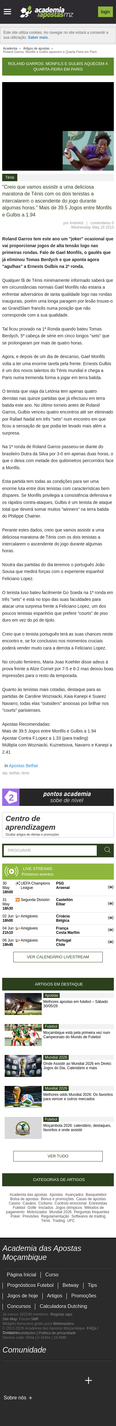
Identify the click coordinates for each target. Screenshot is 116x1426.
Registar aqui (61, 1314)
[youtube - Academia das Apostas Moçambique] (7, 1368)
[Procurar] (106, 850)
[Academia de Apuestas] (54, 1381)
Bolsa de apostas (24, 1199)
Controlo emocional (71, 1203)
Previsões (31, 1216)
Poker (15, 1216)
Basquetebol (96, 1194)
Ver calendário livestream (58, 957)
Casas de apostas (91, 1199)
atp (4, 773)
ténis (25, 773)
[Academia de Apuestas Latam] (65, 1381)
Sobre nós (15, 1397)
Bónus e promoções (57, 1199)
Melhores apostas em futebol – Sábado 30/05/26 (75, 1004)
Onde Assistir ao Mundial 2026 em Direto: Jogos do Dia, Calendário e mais (77, 1065)
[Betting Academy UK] (77, 1381)
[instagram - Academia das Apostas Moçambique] (31, 1368)
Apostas (51, 995)
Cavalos (29, 1203)
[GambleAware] (18, 1408)
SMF (34, 1319)
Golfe (32, 1207)
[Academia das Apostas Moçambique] (7, 1381)
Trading (59, 1220)
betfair (14, 773)
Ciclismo (45, 1203)
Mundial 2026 (56, 1057)
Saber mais (38, 37)
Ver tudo (58, 1156)
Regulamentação (55, 1216)
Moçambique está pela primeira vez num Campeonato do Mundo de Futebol (76, 1034)
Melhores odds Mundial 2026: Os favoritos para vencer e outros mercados (78, 1096)
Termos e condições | (20, 1333)
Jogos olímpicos (69, 1207)
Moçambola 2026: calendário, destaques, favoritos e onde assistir (77, 1127)
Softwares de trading (88, 1216)
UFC (71, 1220)
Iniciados (46, 1207)
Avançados (74, 1194)
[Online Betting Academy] (42, 1381)
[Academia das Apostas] (19, 1381)
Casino (14, 1203)
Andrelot (77, 223)
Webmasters (63, 1324)
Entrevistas (98, 1203)
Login (105, 11)
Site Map (9, 1319)
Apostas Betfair (23, 765)
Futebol (51, 1026)
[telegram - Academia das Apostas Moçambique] (42, 1368)
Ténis (9, 177)
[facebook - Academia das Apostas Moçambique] (19, 1368)
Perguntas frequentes (92, 1212)
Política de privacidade (57, 1333)
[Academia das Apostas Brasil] (31, 1381)
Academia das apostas (28, 1194)
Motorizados (37, 1212)
